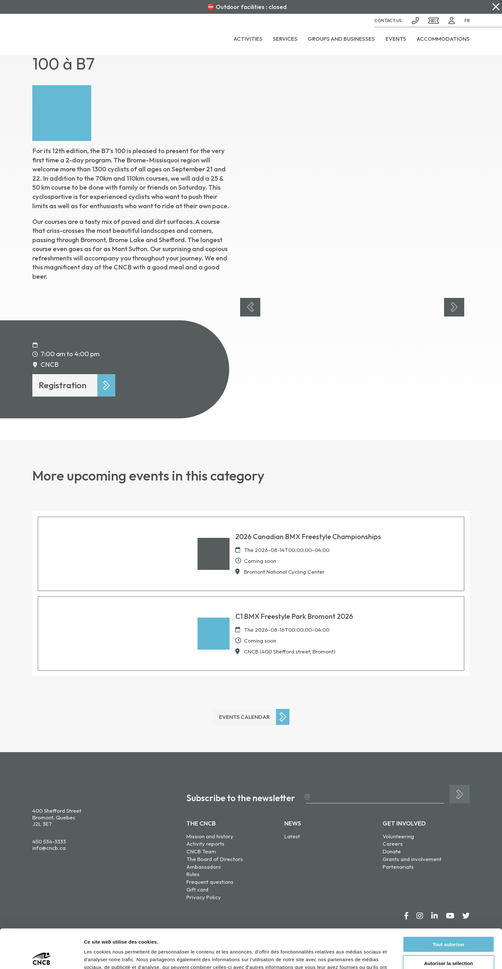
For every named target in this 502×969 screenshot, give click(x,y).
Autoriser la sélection (448, 924)
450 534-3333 (49, 841)
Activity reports (205, 843)
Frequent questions (209, 881)
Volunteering (398, 836)
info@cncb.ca (49, 847)
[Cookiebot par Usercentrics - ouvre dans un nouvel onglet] (41, 956)
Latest (292, 836)
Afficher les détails (352, 956)
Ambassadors (203, 866)
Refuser (448, 943)
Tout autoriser (449, 905)
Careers (393, 843)
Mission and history (209, 836)
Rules (192, 874)
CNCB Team (201, 851)
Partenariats (398, 866)
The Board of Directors (214, 859)
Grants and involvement (412, 859)
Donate (392, 851)
